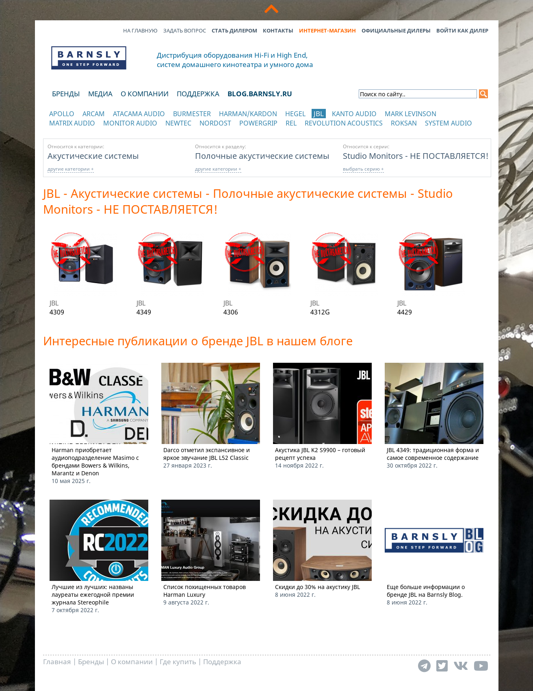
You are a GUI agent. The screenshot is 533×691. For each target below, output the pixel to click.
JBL (319, 113)
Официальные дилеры (396, 30)
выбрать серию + (363, 168)
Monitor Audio (130, 123)
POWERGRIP (258, 123)
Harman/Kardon (248, 113)
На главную (140, 30)
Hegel (295, 113)
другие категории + (71, 168)
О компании (145, 93)
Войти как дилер (462, 30)
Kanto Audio (354, 113)
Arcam (93, 113)
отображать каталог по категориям (89, 131)
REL (291, 123)
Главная (57, 661)
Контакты (278, 30)
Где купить (178, 661)
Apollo (61, 113)
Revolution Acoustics (344, 123)
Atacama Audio (139, 113)
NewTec (178, 123)
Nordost (215, 123)
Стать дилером (234, 30)
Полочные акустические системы (262, 155)
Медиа (100, 93)
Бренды (66, 93)
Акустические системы (93, 155)
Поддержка (198, 93)
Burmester (192, 113)
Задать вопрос (184, 30)
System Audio (448, 123)
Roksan (404, 123)
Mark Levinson (410, 113)
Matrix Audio (72, 123)
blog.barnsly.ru (260, 93)
